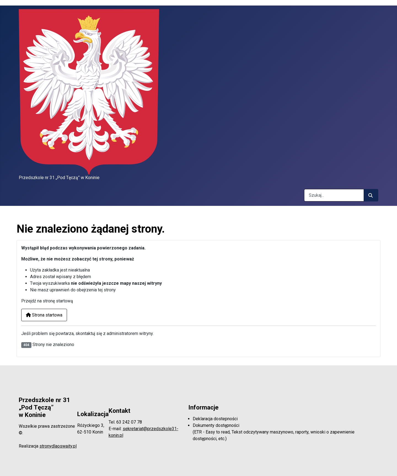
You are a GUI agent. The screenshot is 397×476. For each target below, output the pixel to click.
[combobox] (334, 195)
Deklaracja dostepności (215, 418)
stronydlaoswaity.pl (58, 446)
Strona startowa (44, 315)
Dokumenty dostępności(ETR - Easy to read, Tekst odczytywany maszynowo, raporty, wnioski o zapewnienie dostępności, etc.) (274, 432)
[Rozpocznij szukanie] (371, 195)
